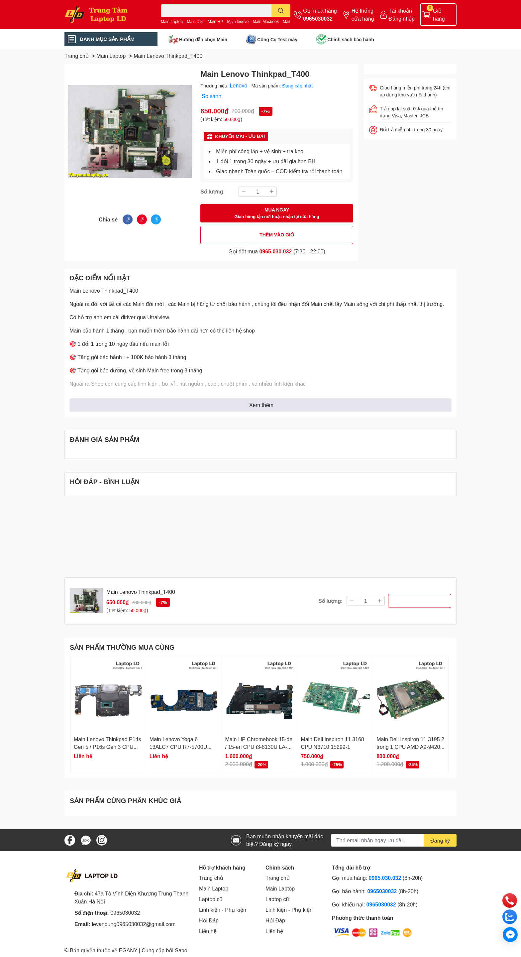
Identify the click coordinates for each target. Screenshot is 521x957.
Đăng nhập (402, 18)
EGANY (128, 950)
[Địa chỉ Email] (394, 840)
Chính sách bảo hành (350, 39)
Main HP (215, 21)
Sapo (181, 950)
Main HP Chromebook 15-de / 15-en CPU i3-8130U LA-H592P (258, 746)
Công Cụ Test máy (277, 39)
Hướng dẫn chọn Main (203, 39)
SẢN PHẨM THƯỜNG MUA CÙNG (122, 647)
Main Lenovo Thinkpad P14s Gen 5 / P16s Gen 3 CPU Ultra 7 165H (107, 746)
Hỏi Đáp (209, 920)
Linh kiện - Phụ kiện (222, 909)
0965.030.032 (275, 251)
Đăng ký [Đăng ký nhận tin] (440, 840)
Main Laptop (172, 21)
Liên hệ (208, 931)
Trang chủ (211, 878)
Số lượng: (212, 191)
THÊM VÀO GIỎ (277, 234)
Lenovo (239, 85)
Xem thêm (261, 405)
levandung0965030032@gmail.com (133, 924)
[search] (280, 10)
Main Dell (195, 21)
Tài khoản (400, 10)
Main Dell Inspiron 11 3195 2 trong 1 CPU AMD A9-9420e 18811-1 (410, 746)
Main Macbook (266, 21)
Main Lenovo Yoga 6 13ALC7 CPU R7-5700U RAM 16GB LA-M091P (178, 746)
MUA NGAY (277, 213)
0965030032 (318, 18)
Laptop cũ (210, 899)
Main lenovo (238, 21)
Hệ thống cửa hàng (363, 14)
